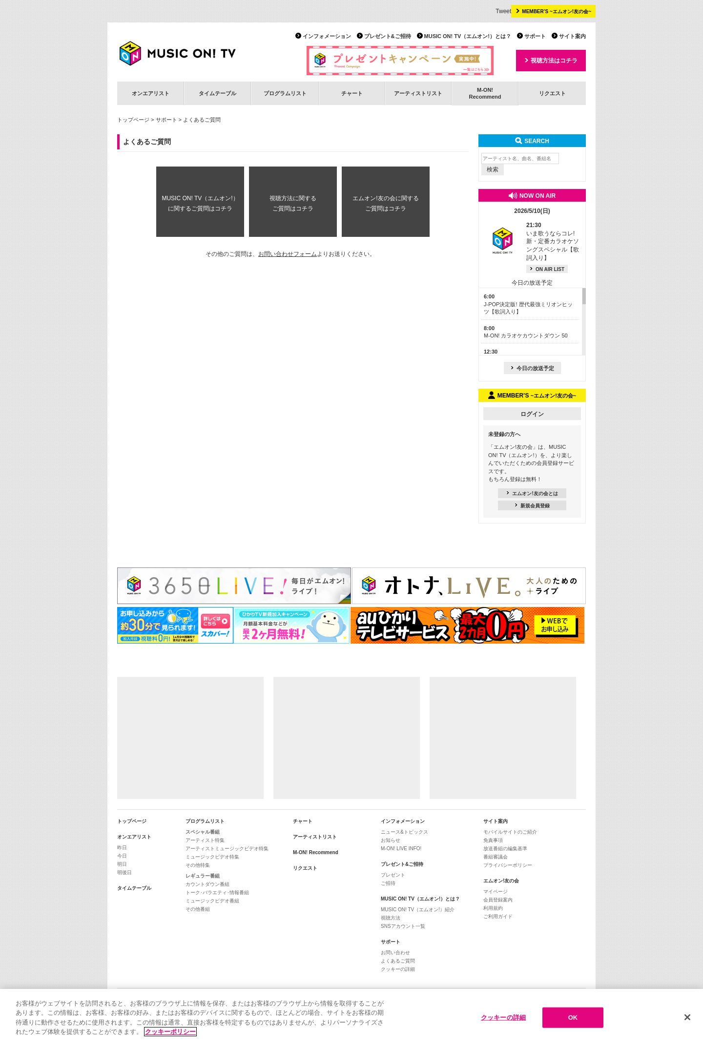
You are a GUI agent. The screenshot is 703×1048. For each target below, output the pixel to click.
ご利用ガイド (498, 916)
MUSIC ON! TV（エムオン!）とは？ (467, 36)
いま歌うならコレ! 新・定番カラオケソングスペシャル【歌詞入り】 (552, 241)
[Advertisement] (190, 738)
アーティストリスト (418, 93)
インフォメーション (327, 36)
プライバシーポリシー (507, 865)
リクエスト (552, 93)
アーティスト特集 (205, 840)
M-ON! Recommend (315, 852)
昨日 (122, 847)
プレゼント (393, 875)
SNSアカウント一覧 (403, 926)
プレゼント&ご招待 (387, 36)
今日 (122, 856)
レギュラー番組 (203, 876)
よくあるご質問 (398, 961)
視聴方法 (390, 918)
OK (573, 1017)
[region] (351, 1018)
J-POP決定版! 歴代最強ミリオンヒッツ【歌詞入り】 (528, 303)
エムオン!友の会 (501, 880)
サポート (535, 36)
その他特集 (198, 865)
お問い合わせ (395, 952)
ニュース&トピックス (404, 832)
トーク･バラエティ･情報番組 (217, 892)
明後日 (124, 872)
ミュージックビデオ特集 (212, 856)
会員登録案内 (498, 899)
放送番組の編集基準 (505, 848)
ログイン (532, 414)
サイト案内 (572, 36)
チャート (352, 93)
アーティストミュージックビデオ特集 (227, 848)
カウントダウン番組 (207, 884)
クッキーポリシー (170, 1031)
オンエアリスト (150, 93)
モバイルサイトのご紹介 (510, 832)
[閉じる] (687, 1017)
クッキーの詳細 (398, 969)
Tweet (503, 11)
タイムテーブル (217, 93)
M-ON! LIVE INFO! (401, 848)
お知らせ (390, 840)
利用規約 (493, 908)
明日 (122, 864)
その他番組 (198, 909)
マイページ (495, 891)
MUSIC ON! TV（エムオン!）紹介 (418, 909)
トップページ (133, 120)
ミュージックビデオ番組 (212, 900)
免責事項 (493, 840)
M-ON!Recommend (485, 93)
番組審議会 (495, 856)
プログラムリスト (285, 93)
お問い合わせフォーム (287, 254)
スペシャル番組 (203, 832)
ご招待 (388, 883)
